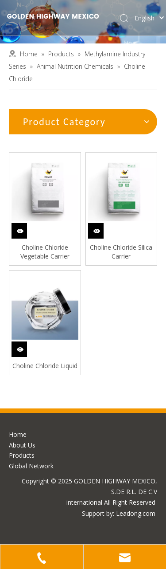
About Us (22, 445)
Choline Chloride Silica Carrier (121, 251)
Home (18, 434)
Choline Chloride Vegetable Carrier (44, 251)
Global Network (31, 466)
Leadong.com (135, 513)
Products (22, 455)
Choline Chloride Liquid (44, 365)
